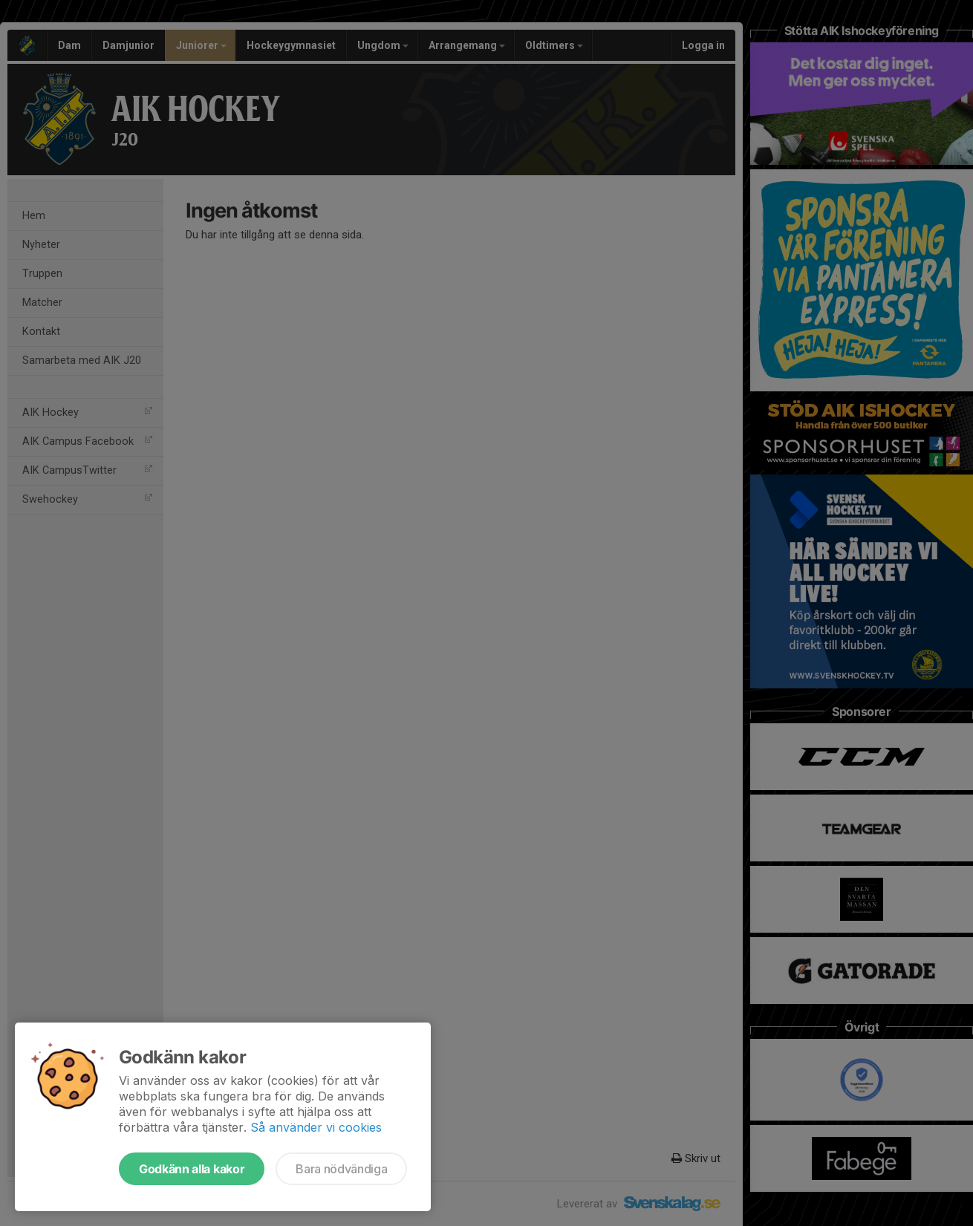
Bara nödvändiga (341, 1168)
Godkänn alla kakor (191, 1168)
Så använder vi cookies (316, 1127)
